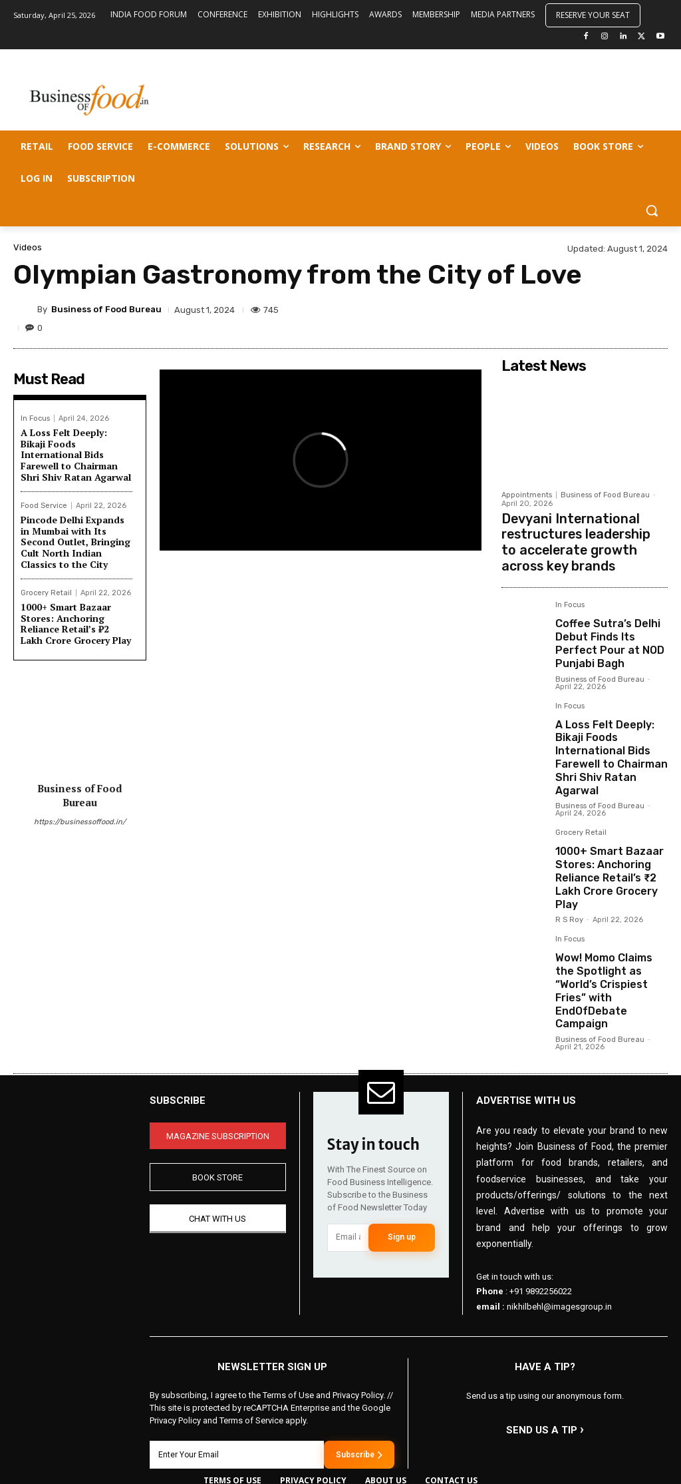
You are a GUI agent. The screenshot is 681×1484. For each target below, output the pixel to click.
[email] (348, 1173)
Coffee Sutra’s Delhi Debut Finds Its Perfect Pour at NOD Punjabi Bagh (610, 627)
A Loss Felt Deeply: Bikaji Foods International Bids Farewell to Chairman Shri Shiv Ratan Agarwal (76, 454)
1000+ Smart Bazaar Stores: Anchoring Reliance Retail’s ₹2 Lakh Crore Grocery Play (76, 623)
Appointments (526, 495)
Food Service (44, 505)
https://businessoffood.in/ (80, 822)
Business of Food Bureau (106, 309)
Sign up (402, 1172)
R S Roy (569, 878)
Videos (27, 247)
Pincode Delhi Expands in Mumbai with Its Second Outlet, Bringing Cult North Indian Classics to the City (75, 542)
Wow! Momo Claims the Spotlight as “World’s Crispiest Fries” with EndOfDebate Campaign (607, 937)
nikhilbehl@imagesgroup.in (559, 1242)
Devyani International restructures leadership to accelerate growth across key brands (580, 537)
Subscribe (359, 1389)
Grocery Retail (46, 593)
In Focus (35, 418)
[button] (652, 210)
